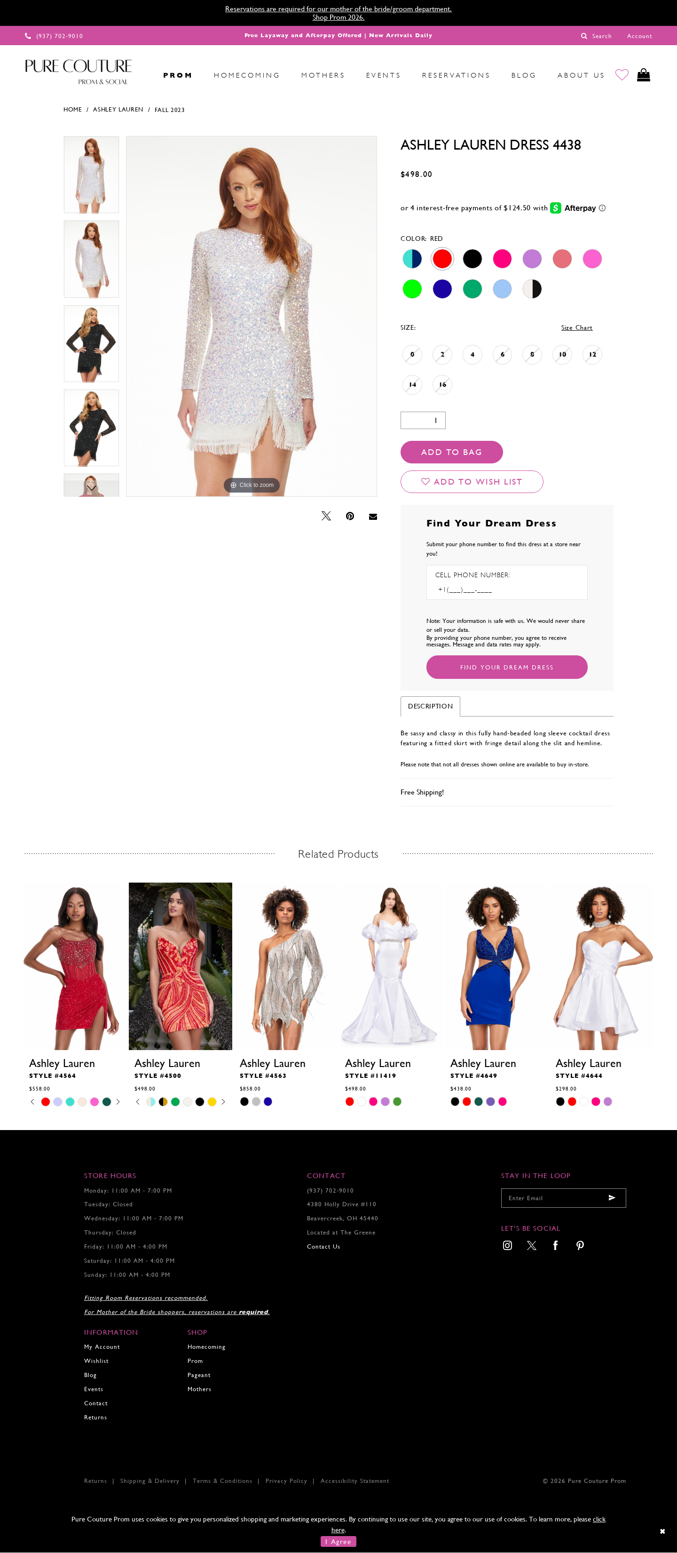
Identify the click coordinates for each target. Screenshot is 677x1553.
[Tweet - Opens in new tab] (326, 517)
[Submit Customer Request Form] (507, 667)
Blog (90, 1375)
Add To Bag (451, 452)
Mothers (200, 1389)
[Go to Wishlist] (621, 75)
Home (72, 110)
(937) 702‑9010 (330, 1191)
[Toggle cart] (643, 75)
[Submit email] (612, 1198)
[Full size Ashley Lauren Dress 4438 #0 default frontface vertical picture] (251, 317)
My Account (102, 1347)
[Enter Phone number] (475, 590)
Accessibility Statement (355, 1481)
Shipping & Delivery (150, 1481)
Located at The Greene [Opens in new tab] (341, 1232)
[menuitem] (142, 75)
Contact (96, 1403)
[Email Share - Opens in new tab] (373, 517)
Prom (195, 1361)
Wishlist (96, 1361)
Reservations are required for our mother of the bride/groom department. (338, 8)
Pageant (199, 1375)
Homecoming (207, 1347)
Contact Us (323, 1246)
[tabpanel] (91, 178)
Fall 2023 (170, 110)
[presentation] (75, 967)
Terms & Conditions (222, 1481)
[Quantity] (423, 421)
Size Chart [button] (577, 328)
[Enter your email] (563, 1198)
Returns (95, 1417)
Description (430, 706)
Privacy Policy (286, 1481)
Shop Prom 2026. (339, 17)
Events (93, 1389)
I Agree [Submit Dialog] (338, 1542)
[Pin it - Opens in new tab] (350, 517)
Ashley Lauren (118, 110)
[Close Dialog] (663, 1531)
